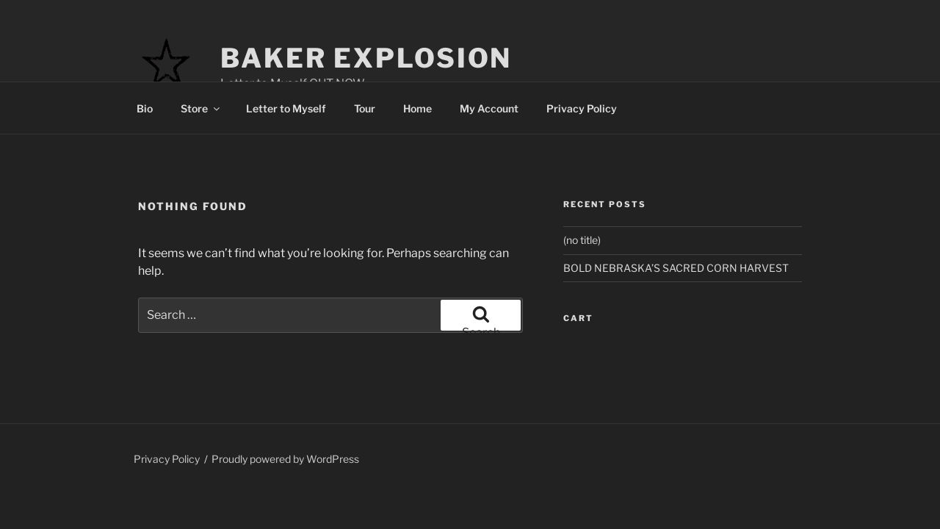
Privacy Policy (581, 108)
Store (201, 108)
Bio (145, 108)
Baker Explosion (366, 58)
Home (417, 108)
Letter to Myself (286, 108)
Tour (364, 108)
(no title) (582, 240)
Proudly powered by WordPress (285, 459)
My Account (489, 108)
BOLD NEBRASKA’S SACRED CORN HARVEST (676, 268)
